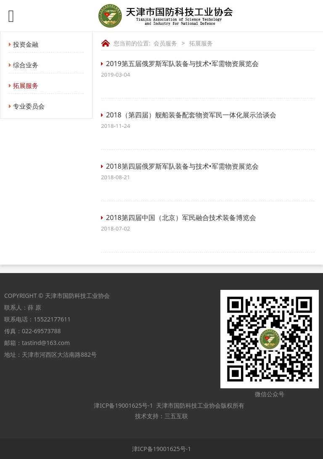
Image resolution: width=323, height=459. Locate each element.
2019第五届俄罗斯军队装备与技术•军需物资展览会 (182, 63)
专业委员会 (29, 106)
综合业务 (25, 65)
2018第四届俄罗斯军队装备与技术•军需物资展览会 (182, 166)
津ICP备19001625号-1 (123, 405)
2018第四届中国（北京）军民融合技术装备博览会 (181, 217)
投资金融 (25, 44)
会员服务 (165, 43)
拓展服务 (25, 85)
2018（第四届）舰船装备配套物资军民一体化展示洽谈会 (191, 114)
